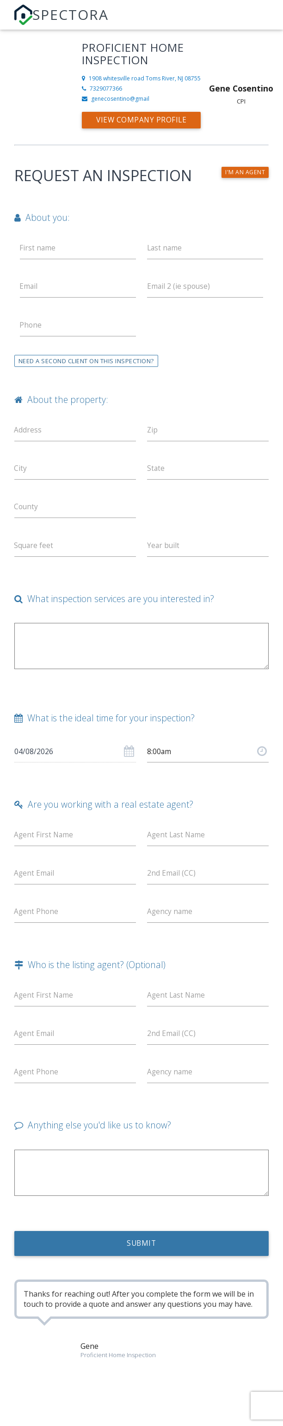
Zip (152, 432)
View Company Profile (143, 120)
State (156, 472)
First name (38, 248)
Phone (31, 327)
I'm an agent (245, 172)
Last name (165, 248)
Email (29, 287)
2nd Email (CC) (171, 881)
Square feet (34, 550)
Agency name (170, 920)
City (20, 472)
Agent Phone (37, 920)
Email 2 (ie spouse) (179, 287)
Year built (163, 550)
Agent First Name (44, 841)
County (26, 511)
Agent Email (34, 881)
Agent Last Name (177, 841)
